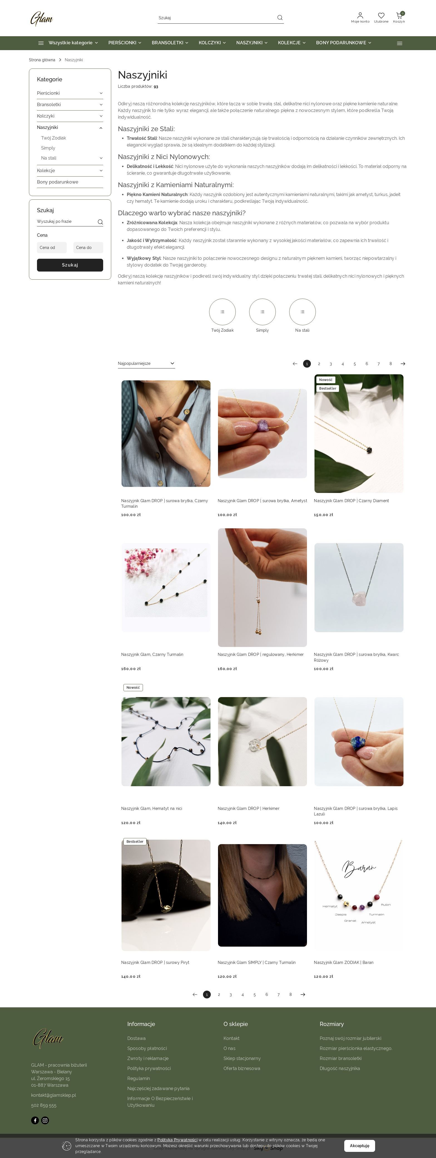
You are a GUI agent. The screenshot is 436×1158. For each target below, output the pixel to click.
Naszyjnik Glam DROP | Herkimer (248, 808)
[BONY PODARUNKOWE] (344, 43)
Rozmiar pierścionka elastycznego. (356, 1048)
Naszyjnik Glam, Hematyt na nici (151, 808)
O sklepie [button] (236, 1024)
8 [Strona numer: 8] (391, 363)
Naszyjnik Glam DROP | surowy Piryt (155, 962)
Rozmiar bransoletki (340, 1058)
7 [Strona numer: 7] (379, 363)
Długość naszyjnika (340, 1068)
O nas (230, 1048)
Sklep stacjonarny (242, 1058)
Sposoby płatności (147, 1048)
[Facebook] (35, 1120)
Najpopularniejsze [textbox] (134, 363)
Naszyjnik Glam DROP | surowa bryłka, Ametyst (262, 501)
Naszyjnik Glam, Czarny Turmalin (152, 654)
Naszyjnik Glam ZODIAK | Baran (343, 962)
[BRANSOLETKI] (170, 43)
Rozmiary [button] (332, 1024)
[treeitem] (70, 93)
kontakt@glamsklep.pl (53, 1095)
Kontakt (231, 1038)
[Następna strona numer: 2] (403, 364)
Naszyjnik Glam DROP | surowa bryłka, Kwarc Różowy (356, 657)
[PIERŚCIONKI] (125, 43)
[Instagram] (45, 1120)
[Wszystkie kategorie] (66, 43)
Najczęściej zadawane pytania (158, 1088)
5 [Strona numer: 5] (355, 363)
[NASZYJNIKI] (252, 43)
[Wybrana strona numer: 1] (307, 364)
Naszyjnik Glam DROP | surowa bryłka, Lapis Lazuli (356, 811)
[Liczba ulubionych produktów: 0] (381, 18)
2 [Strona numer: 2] (319, 363)
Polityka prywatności (149, 1068)
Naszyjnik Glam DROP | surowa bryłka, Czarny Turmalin (164, 504)
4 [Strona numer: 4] (343, 363)
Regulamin (138, 1078)
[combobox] (146, 363)
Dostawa (136, 1038)
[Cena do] (88, 247)
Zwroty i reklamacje (148, 1058)
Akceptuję (359, 1146)
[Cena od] (52, 247)
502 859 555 (43, 1105)
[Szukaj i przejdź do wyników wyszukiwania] (280, 18)
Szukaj (70, 265)
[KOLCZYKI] (213, 43)
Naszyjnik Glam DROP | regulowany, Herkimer (261, 654)
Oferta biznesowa (242, 1068)
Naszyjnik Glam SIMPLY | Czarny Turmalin (257, 962)
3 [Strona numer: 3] (331, 363)
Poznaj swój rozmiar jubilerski (350, 1038)
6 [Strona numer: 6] (367, 363)
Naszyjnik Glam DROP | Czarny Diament (351, 501)
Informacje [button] (141, 1024)
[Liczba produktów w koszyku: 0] (399, 18)
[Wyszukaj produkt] (221, 18)
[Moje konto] (360, 18)
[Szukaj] (100, 222)
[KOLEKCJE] (292, 43)
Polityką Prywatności (177, 1140)
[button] (399, 43)
